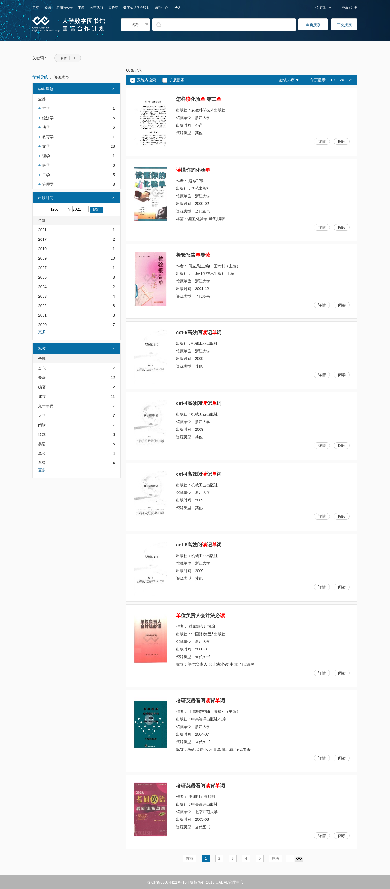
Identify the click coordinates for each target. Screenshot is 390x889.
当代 (42, 368)
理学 (46, 156)
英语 (42, 444)
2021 (42, 230)
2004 (42, 287)
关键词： (40, 58)
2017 (42, 239)
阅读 (42, 425)
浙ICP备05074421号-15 (167, 882)
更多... (43, 332)
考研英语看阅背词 (200, 700)
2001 (42, 315)
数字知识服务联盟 (136, 7)
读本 (42, 434)
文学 (46, 146)
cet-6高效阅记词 (199, 332)
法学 (46, 127)
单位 (42, 453)
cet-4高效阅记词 (199, 403)
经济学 (48, 118)
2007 (42, 268)
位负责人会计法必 (200, 615)
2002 (42, 306)
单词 (42, 463)
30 (351, 80)
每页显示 (318, 80)
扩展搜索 (176, 80)
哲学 (46, 108)
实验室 (113, 7)
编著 (42, 387)
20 (342, 80)
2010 (42, 249)
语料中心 (161, 7)
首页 (35, 7)
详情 (322, 141)
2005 (42, 277)
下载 (81, 7)
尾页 (276, 858)
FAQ (176, 7)
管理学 (48, 184)
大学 (42, 415)
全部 (42, 99)
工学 (46, 175)
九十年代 (45, 406)
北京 (42, 396)
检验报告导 (193, 255)
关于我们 (96, 7)
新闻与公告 (64, 7)
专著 (42, 377)
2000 (42, 325)
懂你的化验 (193, 170)
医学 (46, 165)
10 (332, 80)
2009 (42, 258)
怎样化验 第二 (198, 99)
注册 (354, 7)
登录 (345, 7)
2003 (42, 296)
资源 (47, 7)
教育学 (48, 137)
